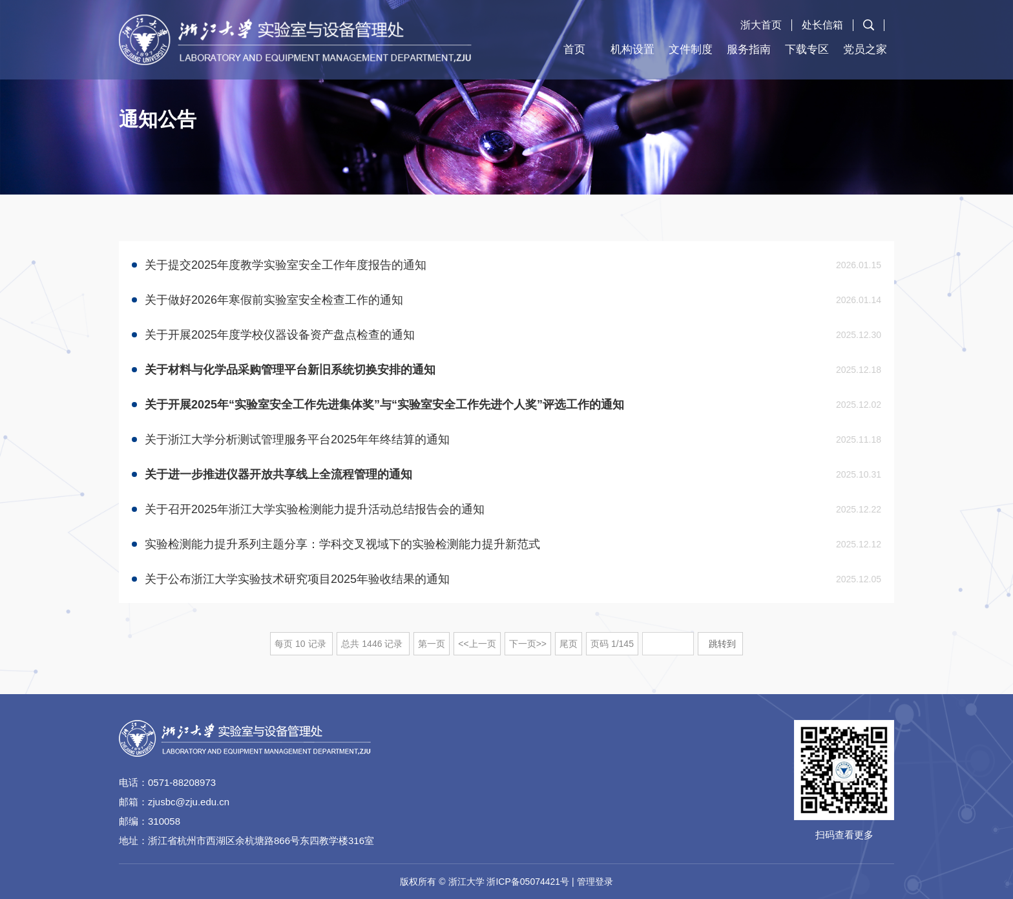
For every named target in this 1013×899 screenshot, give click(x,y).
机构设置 (632, 50)
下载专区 (807, 50)
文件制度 (691, 50)
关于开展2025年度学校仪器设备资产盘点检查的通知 (280, 334)
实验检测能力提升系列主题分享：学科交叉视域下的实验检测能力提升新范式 (342, 544)
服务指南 (749, 50)
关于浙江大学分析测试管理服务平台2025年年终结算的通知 (297, 439)
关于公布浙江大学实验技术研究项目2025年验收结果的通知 (297, 579)
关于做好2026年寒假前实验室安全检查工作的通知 (274, 299)
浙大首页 (761, 24)
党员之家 (865, 50)
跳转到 (723, 643)
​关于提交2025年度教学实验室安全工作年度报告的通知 (285, 265)
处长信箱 (822, 24)
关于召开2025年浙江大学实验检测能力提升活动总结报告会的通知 (315, 509)
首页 (574, 50)
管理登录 (595, 881)
